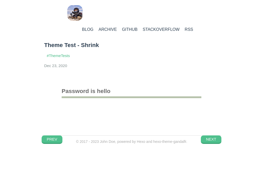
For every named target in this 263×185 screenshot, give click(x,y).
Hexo (141, 142)
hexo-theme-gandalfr (169, 142)
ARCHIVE (108, 29)
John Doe (107, 142)
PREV (52, 139)
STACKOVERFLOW (161, 29)
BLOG (87, 29)
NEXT (211, 139)
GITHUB (129, 29)
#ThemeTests (58, 55)
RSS (189, 29)
